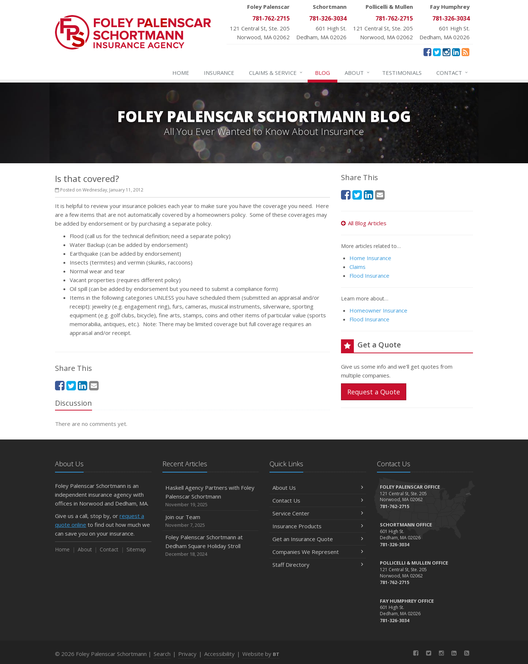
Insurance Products (317, 526)
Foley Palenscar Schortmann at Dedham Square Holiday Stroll (210, 545)
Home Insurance (370, 258)
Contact (452, 73)
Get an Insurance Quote (317, 539)
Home (180, 72)
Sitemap (136, 549)
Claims (357, 266)
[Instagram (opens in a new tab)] (446, 51)
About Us (317, 487)
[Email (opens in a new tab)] (94, 385)
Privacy (187, 653)
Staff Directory (317, 564)
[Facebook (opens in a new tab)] (427, 51)
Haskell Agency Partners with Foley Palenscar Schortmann (210, 496)
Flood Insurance (369, 275)
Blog (322, 72)
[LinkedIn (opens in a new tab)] (456, 51)
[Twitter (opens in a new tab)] (437, 51)
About (357, 73)
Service (276, 73)
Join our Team (210, 521)
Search (162, 653)
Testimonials (402, 72)
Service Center (317, 513)
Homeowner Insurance (378, 310)
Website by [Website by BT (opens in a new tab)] (260, 653)
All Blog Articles (363, 223)
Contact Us (317, 500)
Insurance (219, 72)
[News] (465, 51)
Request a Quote (373, 391)
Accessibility (219, 653)
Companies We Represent (317, 551)
